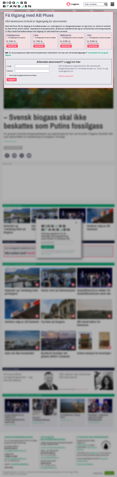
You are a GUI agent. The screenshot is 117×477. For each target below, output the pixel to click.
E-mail (9, 66)
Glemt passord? (65, 76)
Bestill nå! (12, 46)
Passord (9, 71)
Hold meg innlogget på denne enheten (22, 75)
